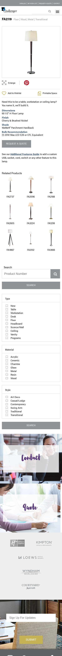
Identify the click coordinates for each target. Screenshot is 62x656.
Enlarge (11, 82)
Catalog (23, 3)
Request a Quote (45, 3)
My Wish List (32, 3)
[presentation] (31, 613)
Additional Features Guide (24, 154)
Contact (56, 3)
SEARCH (31, 285)
